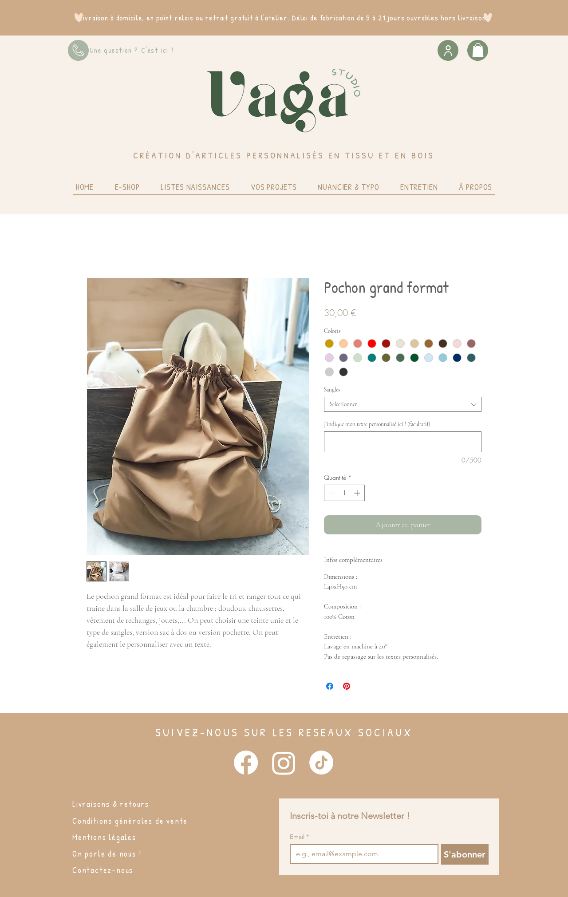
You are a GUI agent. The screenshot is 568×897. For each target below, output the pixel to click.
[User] (448, 50)
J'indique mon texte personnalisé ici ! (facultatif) (377, 424)
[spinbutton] (344, 493)
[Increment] (357, 493)
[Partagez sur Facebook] (329, 686)
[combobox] (402, 404)
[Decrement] (330, 493)
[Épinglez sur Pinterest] (346, 686)
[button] (478, 50)
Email (299, 837)
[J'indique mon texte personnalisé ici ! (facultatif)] (402, 441)
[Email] (361, 854)
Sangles (332, 389)
